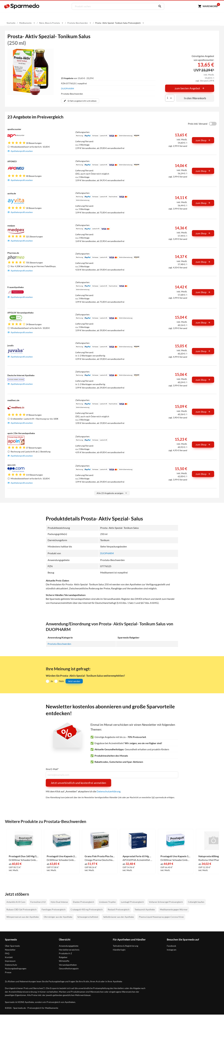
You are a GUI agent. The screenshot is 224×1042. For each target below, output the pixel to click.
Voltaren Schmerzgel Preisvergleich (166, 902)
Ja (51, 681)
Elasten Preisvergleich (83, 902)
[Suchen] (158, 6)
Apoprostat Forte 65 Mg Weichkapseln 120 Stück (138, 856)
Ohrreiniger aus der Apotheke (58, 917)
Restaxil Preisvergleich (118, 909)
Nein (61, 681)
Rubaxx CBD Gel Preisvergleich (21, 909)
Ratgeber (63, 957)
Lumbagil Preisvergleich (132, 902)
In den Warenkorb (195, 98)
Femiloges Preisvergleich (54, 909)
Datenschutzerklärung (108, 791)
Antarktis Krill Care (15, 902)
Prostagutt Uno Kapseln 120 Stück (175, 856)
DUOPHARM (67, 88)
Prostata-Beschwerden (60, 643)
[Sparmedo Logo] (22, 6)
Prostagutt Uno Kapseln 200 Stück (62, 856)
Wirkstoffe (64, 961)
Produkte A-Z (65, 953)
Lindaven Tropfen (107, 902)
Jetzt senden (74, 681)
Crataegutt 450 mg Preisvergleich (87, 909)
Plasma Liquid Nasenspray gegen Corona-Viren (161, 917)
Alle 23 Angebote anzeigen (112, 493)
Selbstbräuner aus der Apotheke (118, 917)
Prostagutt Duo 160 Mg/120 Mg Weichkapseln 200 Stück (24, 856)
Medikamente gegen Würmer (174, 909)
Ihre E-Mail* (52, 769)
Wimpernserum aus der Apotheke (22, 917)
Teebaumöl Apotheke (145, 909)
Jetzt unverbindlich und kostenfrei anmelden (78, 782)
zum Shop (203, 140)
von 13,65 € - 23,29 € (77, 78)
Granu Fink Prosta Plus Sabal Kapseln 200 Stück (100, 856)
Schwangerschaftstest (87, 917)
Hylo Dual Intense (59, 902)
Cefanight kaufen (196, 902)
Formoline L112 (38, 902)
